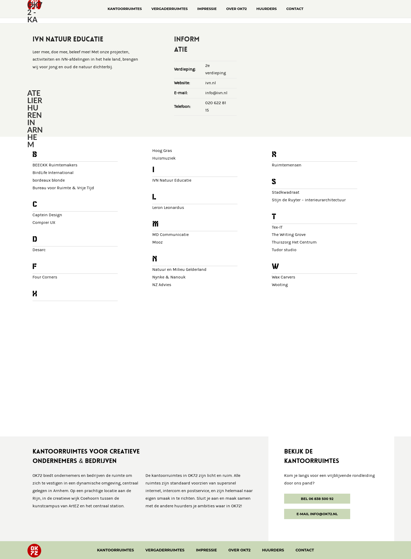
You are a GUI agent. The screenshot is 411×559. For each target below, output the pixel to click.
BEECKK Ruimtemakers (55, 165)
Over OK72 (239, 550)
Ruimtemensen (286, 165)
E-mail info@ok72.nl (317, 514)
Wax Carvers (283, 277)
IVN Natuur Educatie (171, 180)
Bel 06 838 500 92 (317, 499)
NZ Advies (161, 285)
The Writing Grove (289, 235)
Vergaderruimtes (165, 550)
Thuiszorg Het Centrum (294, 242)
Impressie (206, 550)
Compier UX (44, 222)
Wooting (280, 285)
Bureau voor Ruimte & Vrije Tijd (63, 188)
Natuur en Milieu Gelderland (179, 269)
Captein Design (47, 215)
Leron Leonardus (168, 207)
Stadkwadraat (285, 192)
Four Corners (45, 277)
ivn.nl (210, 83)
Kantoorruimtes (115, 550)
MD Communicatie (170, 235)
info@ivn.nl (216, 93)
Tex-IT (277, 227)
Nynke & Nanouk (169, 277)
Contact (305, 550)
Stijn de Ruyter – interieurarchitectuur (309, 200)
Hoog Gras (162, 151)
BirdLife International (53, 173)
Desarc (39, 250)
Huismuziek (164, 158)
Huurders (273, 550)
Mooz (157, 242)
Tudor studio (284, 250)
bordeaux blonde (49, 180)
